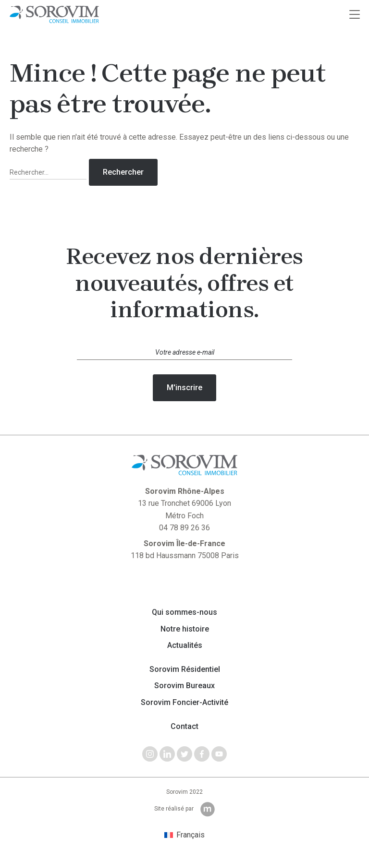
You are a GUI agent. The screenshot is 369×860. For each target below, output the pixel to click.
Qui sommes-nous (184, 612)
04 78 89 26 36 (184, 527)
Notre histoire (184, 629)
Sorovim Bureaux (184, 685)
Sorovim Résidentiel (184, 669)
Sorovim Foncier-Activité (184, 702)
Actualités (184, 645)
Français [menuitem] (190, 834)
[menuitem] (184, 835)
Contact (184, 726)
